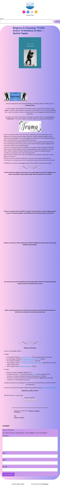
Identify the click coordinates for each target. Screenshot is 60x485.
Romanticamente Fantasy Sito (31, 359)
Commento (5, 436)
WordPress (45, 484)
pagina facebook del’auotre (48, 387)
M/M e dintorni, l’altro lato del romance (30, 362)
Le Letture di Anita (26, 357)
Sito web (4, 466)
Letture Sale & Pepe (18, 484)
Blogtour (31, 411)
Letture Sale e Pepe (25, 366)
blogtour (16, 417)
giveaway (21, 417)
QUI (31, 372)
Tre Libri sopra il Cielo (27, 361)
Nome (4, 453)
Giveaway (37, 411)
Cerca (1, 18)
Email (4, 460)
